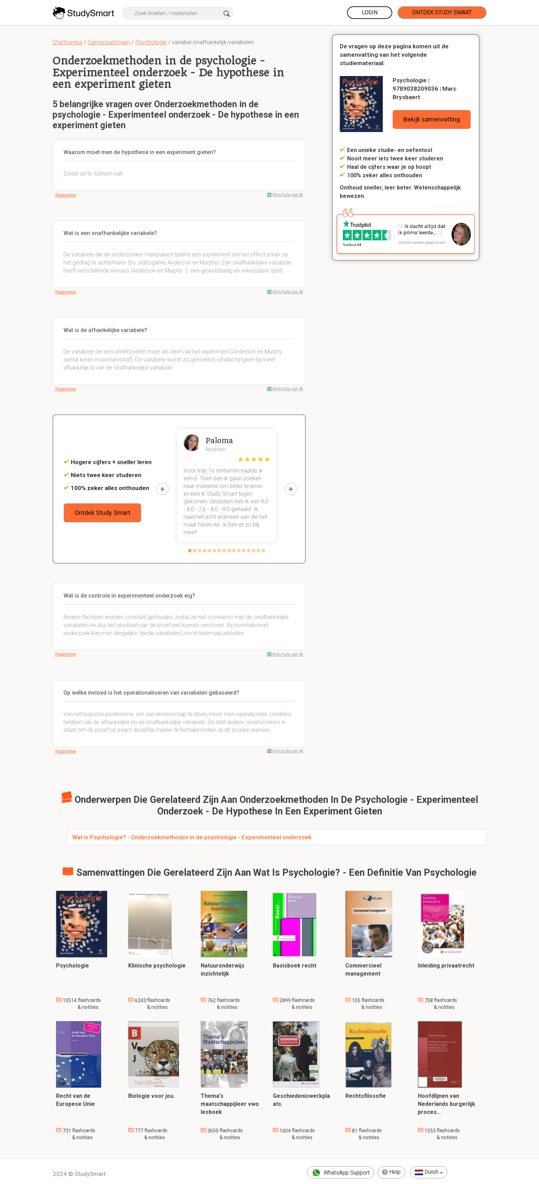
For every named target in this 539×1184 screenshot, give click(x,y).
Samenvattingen (109, 42)
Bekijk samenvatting (431, 119)
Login (370, 12)
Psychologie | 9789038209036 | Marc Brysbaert (425, 89)
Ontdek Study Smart (442, 12)
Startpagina (67, 42)
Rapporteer (65, 195)
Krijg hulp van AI (287, 194)
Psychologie (151, 42)
